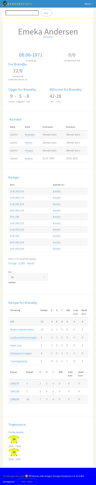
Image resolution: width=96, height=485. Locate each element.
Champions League (21, 353)
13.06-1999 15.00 (17, 229)
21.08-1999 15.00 (17, 191)
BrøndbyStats (20, 4)
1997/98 (14, 391)
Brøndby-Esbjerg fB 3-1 (53, 197)
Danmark (48, 36)
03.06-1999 (14, 236)
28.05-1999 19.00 (17, 242)
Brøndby (30, 134)
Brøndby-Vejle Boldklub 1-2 (55, 229)
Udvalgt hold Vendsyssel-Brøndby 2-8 (59, 236)
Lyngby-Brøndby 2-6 (52, 223)
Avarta (29, 158)
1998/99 (14, 399)
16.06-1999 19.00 (17, 223)
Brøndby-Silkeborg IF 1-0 (54, 210)
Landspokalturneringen (23, 337)
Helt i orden (27, 481)
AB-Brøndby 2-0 (50, 191)
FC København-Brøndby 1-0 (55, 242)
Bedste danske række (22, 329)
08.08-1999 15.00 (17, 210)
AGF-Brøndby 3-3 (50, 248)
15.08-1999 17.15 (17, 197)
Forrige (12, 263)
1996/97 (14, 383)
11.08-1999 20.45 (17, 204)
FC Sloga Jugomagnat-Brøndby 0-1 (59, 216)
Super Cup (15, 345)
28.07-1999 (14, 216)
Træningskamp (18, 361)
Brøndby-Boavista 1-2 (53, 204)
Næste (31, 263)
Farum (28, 142)
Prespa (29, 150)
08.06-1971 (30, 55)
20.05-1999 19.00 (17, 248)
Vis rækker (28, 277)
